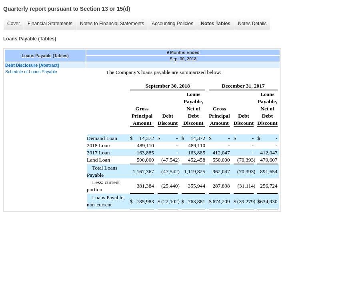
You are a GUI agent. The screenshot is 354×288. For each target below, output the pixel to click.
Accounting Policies (172, 23)
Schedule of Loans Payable (31, 71)
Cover (13, 23)
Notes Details (252, 23)
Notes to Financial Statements (112, 23)
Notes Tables (215, 23)
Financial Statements (50, 23)
